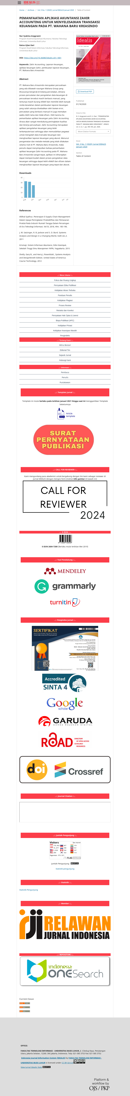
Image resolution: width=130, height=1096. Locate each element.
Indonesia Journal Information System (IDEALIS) (43, 1058)
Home (21, 10)
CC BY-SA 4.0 (67, 1062)
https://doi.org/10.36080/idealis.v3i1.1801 (42, 58)
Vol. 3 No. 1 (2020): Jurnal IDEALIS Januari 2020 (56, 10)
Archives (31, 10)
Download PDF (86, 91)
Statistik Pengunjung (28, 890)
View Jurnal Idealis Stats (31, 1067)
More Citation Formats (87, 131)
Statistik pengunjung (65, 869)
